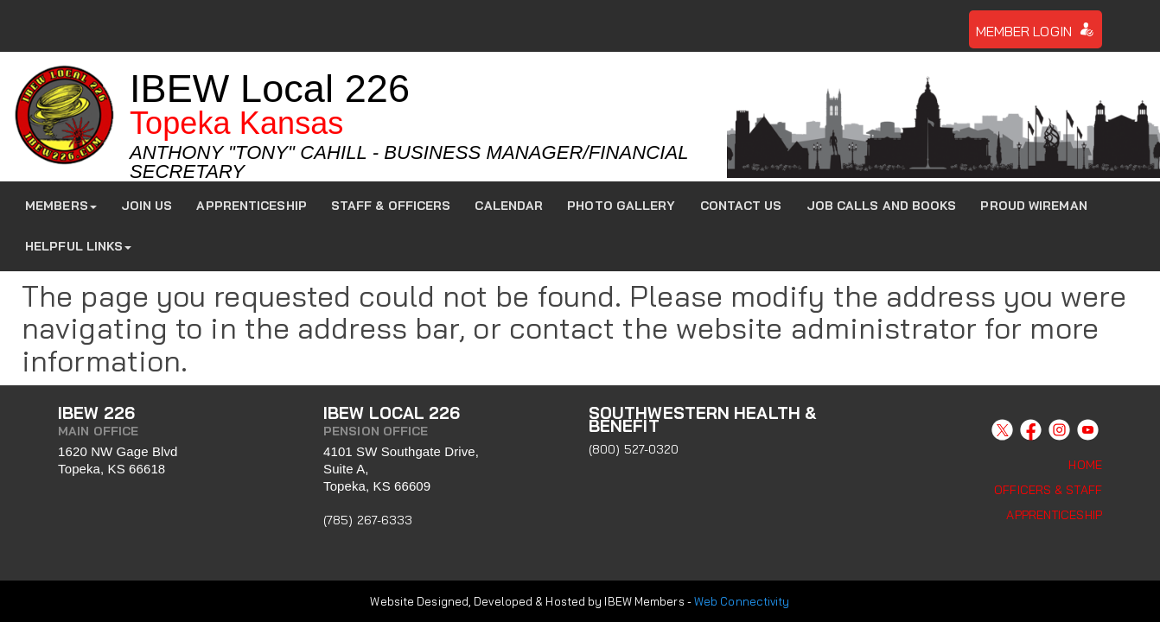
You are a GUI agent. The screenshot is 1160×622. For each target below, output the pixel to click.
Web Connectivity (742, 599)
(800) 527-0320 (634, 449)
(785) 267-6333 (367, 520)
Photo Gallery (621, 205)
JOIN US (147, 205)
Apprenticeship (251, 205)
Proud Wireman (1033, 205)
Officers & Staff (1048, 490)
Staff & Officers (391, 205)
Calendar (509, 205)
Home (1084, 465)
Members (61, 205)
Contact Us (741, 205)
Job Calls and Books (881, 205)
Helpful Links (78, 246)
